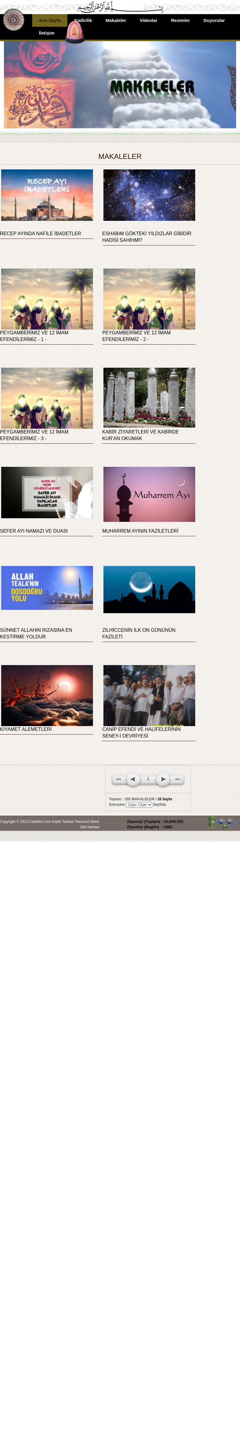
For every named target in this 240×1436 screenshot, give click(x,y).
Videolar (148, 20)
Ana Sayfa (50, 20)
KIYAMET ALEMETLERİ (26, 729)
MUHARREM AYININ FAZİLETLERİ (140, 531)
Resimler (180, 20)
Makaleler (116, 20)
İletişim (46, 32)
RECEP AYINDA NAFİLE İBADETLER (40, 233)
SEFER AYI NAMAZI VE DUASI (34, 531)
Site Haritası (90, 827)
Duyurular (214, 20)
